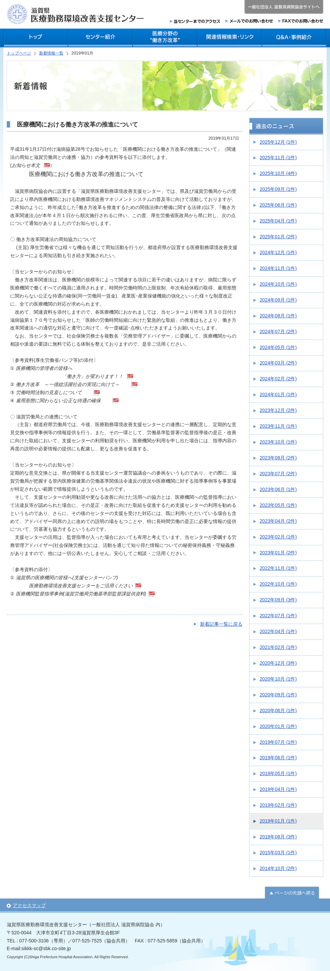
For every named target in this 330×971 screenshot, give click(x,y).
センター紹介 (100, 38)
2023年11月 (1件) (278, 426)
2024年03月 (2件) (278, 363)
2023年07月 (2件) (278, 473)
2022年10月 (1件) (278, 584)
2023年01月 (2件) (278, 552)
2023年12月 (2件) (278, 410)
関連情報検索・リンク (229, 38)
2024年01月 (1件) (278, 394)
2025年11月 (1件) (278, 157)
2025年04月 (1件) (278, 220)
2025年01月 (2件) (278, 236)
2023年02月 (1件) (278, 537)
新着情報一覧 (51, 53)
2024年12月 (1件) (278, 252)
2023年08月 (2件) (278, 457)
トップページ (19, 53)
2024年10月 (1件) (278, 284)
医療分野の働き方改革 (165, 38)
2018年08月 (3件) (278, 836)
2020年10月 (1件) (278, 679)
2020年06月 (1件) (278, 710)
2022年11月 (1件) (278, 568)
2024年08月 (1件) (278, 315)
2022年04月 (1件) (278, 631)
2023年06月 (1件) (278, 489)
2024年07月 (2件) (278, 331)
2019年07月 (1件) (278, 742)
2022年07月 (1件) (278, 615)
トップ (35, 38)
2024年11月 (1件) (278, 268)
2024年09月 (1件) (278, 300)
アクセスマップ (29, 905)
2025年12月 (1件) (278, 142)
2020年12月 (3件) (278, 663)
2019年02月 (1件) (278, 805)
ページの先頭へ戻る (292, 892)
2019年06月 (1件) (278, 757)
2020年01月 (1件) (278, 726)
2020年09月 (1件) (278, 694)
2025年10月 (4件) (278, 173)
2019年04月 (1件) (278, 789)
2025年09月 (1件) (278, 189)
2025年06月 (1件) (278, 205)
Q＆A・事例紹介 (294, 38)
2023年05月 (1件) (278, 505)
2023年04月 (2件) (278, 521)
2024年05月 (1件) (278, 347)
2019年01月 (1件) (278, 821)
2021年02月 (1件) (278, 647)
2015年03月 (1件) (278, 852)
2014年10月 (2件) (278, 868)
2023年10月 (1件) (278, 442)
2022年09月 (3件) (278, 599)
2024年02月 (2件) (278, 378)
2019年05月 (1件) (278, 773)
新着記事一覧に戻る (221, 624)
